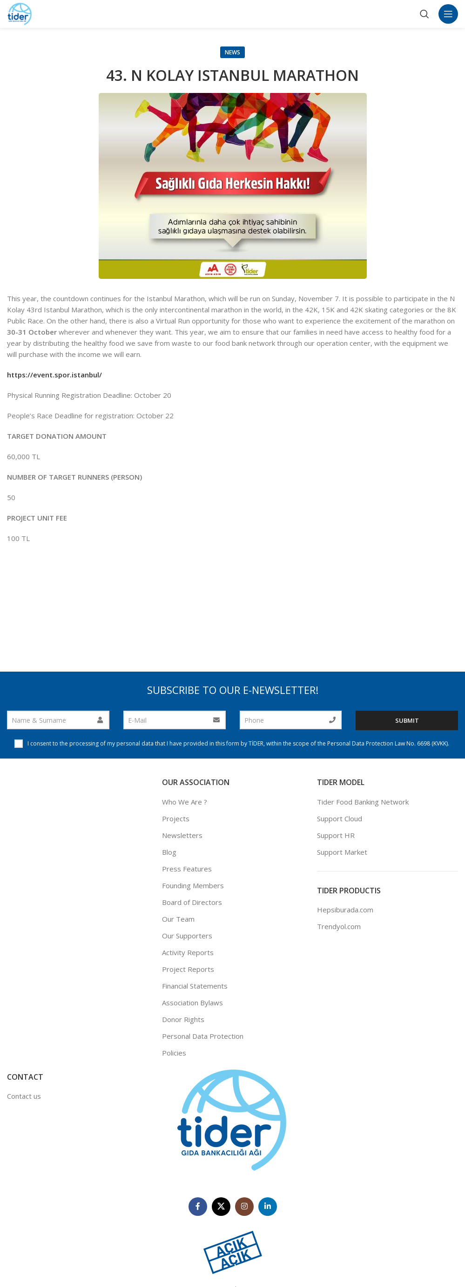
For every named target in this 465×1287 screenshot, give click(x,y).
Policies (174, 1052)
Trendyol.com (339, 926)
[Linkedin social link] (267, 1206)
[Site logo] (20, 13)
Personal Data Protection (202, 1036)
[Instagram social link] (244, 1206)
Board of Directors (192, 902)
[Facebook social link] (198, 1206)
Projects (175, 818)
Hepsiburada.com (345, 909)
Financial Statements (195, 985)
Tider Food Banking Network (363, 801)
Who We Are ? (184, 801)
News (232, 52)
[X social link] (221, 1206)
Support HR (336, 835)
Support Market (342, 852)
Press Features (187, 868)
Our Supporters (187, 935)
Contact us (24, 1096)
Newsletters (182, 835)
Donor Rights (183, 1019)
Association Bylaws (192, 1002)
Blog (169, 852)
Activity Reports (188, 952)
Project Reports (188, 969)
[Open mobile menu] (448, 14)
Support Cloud (339, 818)
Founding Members (193, 885)
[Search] (424, 14)
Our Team (178, 919)
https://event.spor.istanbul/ (54, 374)
